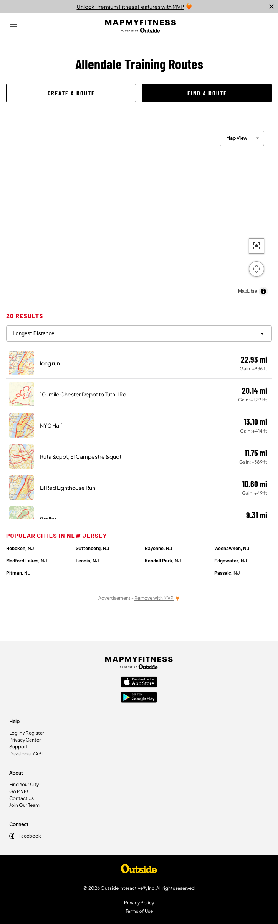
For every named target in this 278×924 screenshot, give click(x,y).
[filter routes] (139, 333)
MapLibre (247, 291)
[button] (71, 93)
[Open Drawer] (14, 26)
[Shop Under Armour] (139, 870)
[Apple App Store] (139, 682)
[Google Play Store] (139, 698)
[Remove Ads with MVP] (157, 598)
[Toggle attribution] (263, 291)
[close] (271, 7)
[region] (139, 211)
